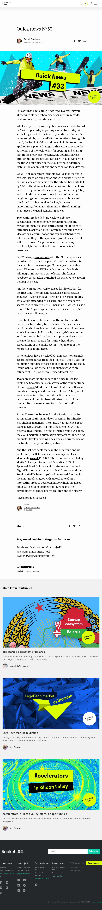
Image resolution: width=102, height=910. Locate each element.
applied (22, 146)
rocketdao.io (6, 863)
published (23, 158)
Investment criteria (76, 867)
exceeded (37, 301)
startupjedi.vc (23, 863)
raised (31, 387)
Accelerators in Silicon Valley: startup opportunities (35, 814)
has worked (41, 257)
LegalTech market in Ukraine (20, 733)
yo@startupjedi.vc (23, 874)
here (44, 348)
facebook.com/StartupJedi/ (45, 547)
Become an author (24, 870)
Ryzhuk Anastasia (32, 39)
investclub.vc (58, 863)
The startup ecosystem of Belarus (24, 652)
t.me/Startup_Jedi (39, 551)
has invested (42, 414)
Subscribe (93, 851)
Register (3, 867)
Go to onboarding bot (41, 868)
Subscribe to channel (39, 874)
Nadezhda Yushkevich (19, 666)
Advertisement (94, 863)
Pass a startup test (6, 870)
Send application (75, 870)
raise (64, 364)
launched (50, 277)
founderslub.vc (42, 863)
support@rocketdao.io (7, 875)
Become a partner (58, 873)
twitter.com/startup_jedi (40, 556)
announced (55, 226)
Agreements (97, 902)
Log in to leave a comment (28, 571)
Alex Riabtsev (15, 747)
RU (86, 4)
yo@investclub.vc (58, 876)
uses (27, 210)
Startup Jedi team (23, 867)
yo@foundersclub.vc (42, 878)
